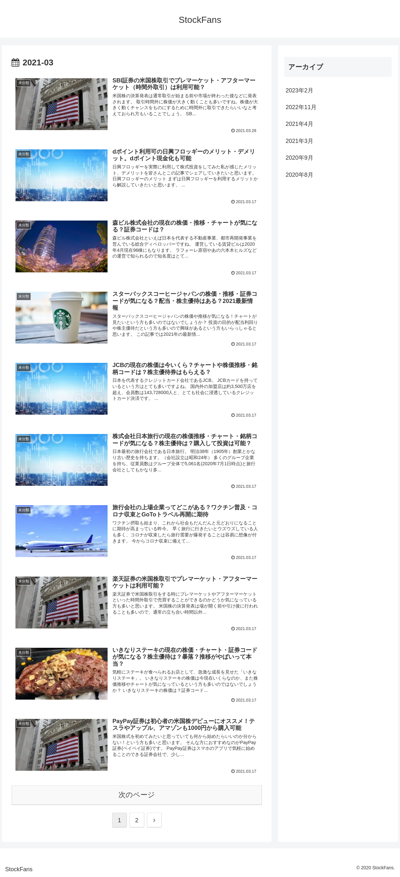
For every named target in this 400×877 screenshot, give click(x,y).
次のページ (137, 795)
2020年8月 (299, 175)
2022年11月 (301, 107)
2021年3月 (299, 141)
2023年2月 (299, 90)
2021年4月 (299, 124)
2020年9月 (299, 158)
